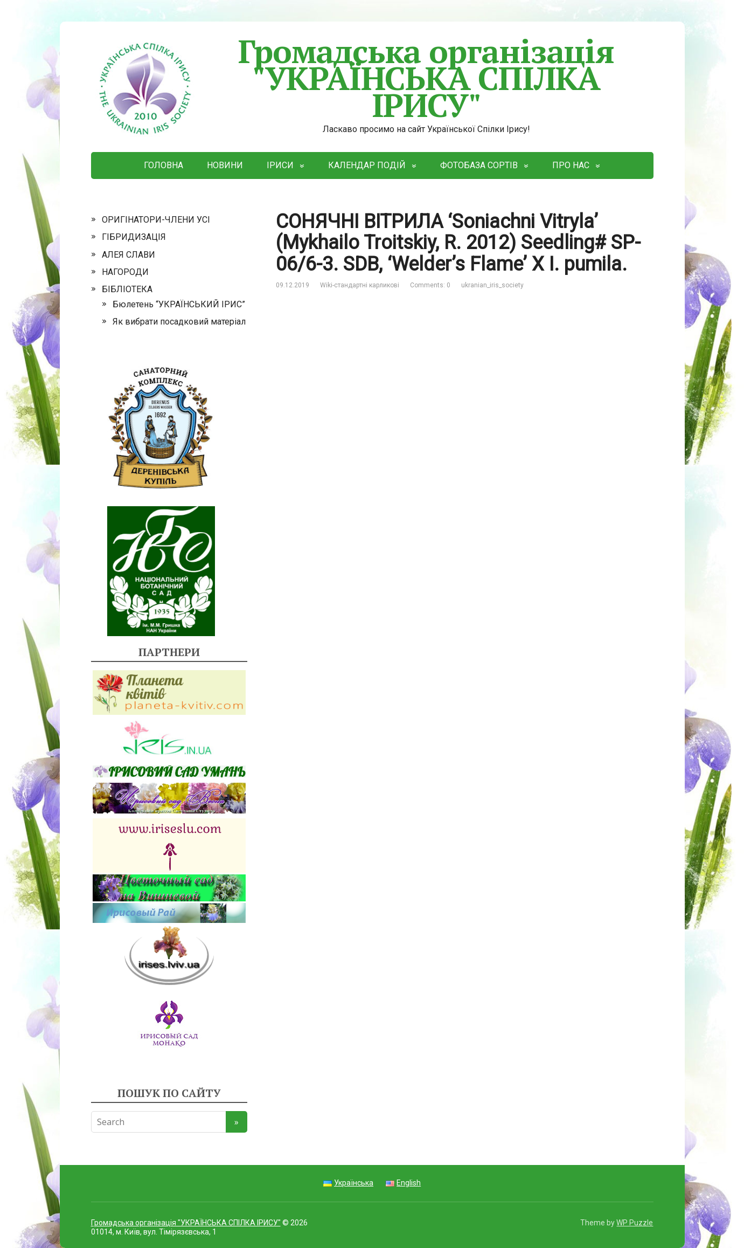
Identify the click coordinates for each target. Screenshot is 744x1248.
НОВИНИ (225, 165)
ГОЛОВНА (163, 165)
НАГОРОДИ (125, 272)
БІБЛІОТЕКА (127, 289)
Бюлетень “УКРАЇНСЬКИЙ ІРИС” (179, 304)
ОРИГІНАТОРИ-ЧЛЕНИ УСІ (156, 220)
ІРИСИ (280, 165)
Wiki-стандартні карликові (359, 285)
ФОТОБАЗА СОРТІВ (479, 165)
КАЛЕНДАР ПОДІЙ (367, 165)
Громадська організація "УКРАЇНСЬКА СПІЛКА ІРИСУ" (352, 78)
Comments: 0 (430, 285)
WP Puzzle (634, 1222)
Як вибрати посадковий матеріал (179, 321)
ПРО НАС (570, 165)
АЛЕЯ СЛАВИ (128, 255)
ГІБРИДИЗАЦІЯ (134, 237)
